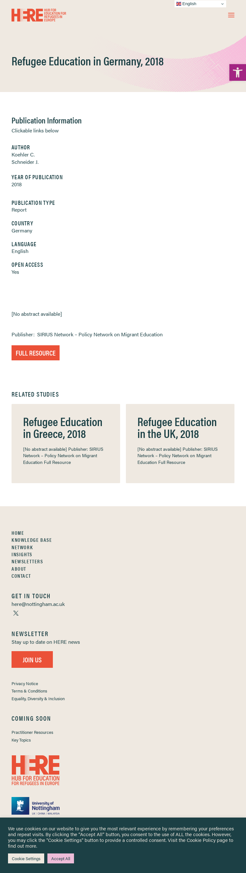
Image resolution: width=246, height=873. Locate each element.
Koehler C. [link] (23, 154)
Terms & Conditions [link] (29, 691)
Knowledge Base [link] (32, 539)
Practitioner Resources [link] (32, 732)
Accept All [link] (60, 858)
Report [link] (19, 209)
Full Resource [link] (35, 352)
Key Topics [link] (21, 740)
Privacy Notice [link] (25, 683)
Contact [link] (21, 575)
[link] (237, 72)
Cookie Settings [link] (26, 858)
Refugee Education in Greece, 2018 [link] (62, 427)
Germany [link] (22, 230)
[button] (231, 15)
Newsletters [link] (27, 561)
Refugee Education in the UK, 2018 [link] (177, 427)
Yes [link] (15, 271)
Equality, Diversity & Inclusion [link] (38, 698)
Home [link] (18, 532)
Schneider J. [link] (25, 161)
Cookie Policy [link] (201, 839)
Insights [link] (22, 554)
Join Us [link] (32, 659)
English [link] (20, 251)
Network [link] (22, 547)
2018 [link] (17, 184)
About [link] (19, 568)
